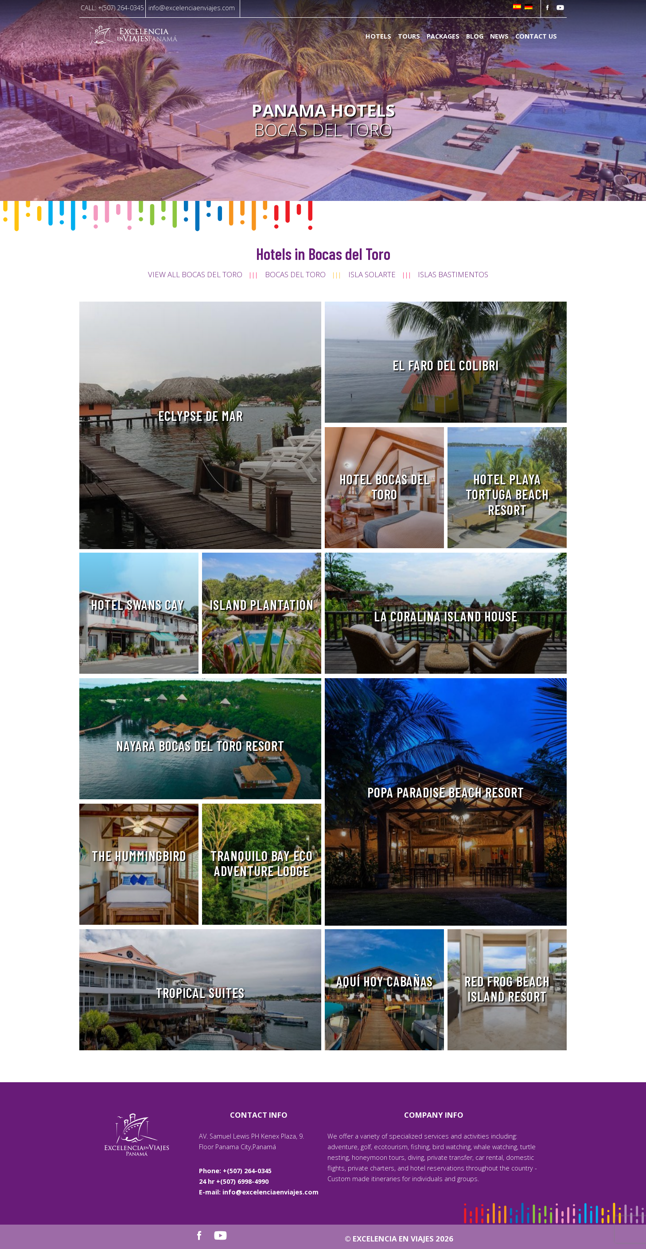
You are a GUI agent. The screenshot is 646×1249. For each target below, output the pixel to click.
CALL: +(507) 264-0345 (112, 8)
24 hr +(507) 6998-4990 (234, 1181)
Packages (443, 36)
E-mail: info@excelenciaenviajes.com (259, 1192)
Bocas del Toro (295, 274)
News (499, 36)
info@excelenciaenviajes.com (191, 8)
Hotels (378, 36)
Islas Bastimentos (453, 274)
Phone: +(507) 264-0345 (235, 1171)
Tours (409, 36)
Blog (474, 36)
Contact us (536, 36)
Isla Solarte (372, 274)
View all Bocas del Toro (195, 274)
